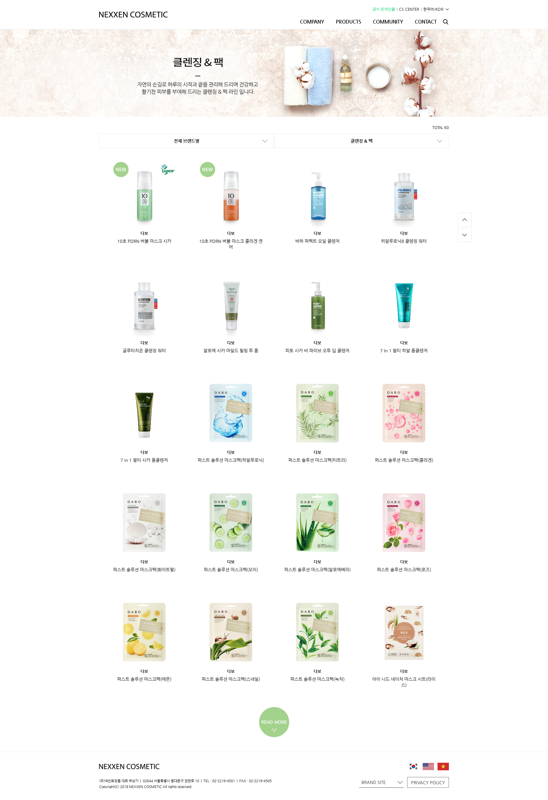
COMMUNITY (388, 21)
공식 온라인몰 (384, 9)
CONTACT (426, 21)
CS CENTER (409, 9)
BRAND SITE (382, 782)
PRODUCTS (348, 21)
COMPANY (312, 21)
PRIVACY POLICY (428, 782)
